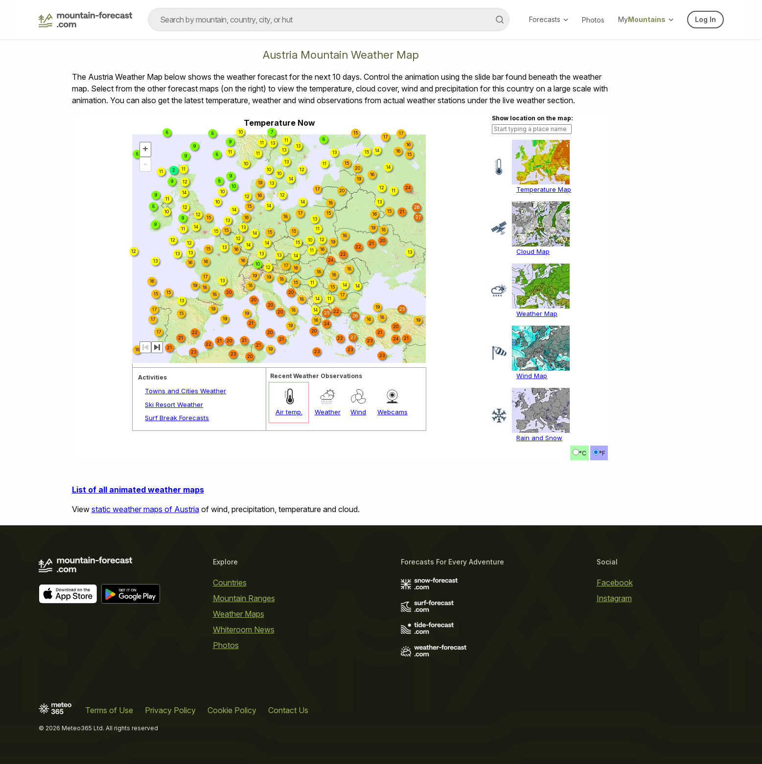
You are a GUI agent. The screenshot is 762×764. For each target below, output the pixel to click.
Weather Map (536, 313)
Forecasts (548, 19)
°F (602, 453)
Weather (328, 412)
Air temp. (289, 412)
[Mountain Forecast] (85, 19)
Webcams (392, 412)
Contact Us (288, 710)
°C (582, 453)
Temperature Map (543, 189)
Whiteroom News (244, 629)
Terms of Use (109, 710)
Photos (593, 20)
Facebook (615, 582)
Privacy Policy (170, 710)
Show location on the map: (532, 118)
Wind (358, 412)
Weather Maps (238, 614)
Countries (230, 582)
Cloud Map (533, 251)
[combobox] (328, 19)
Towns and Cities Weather (185, 391)
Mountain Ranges (244, 598)
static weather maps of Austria (145, 509)
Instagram (614, 598)
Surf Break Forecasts (177, 418)
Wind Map (531, 376)
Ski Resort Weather (174, 404)
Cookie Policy (232, 710)
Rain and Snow (539, 438)
